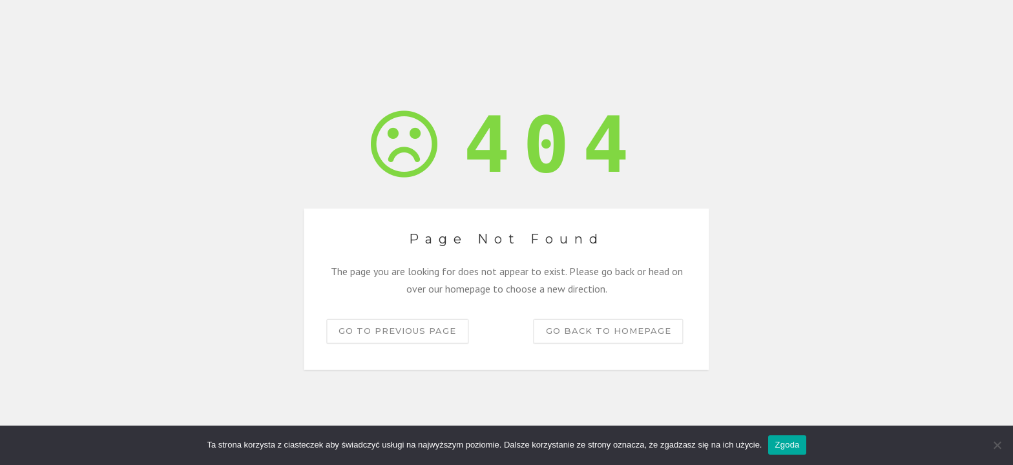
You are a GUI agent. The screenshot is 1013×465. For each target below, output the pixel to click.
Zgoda (787, 445)
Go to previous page (397, 331)
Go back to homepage (608, 331)
